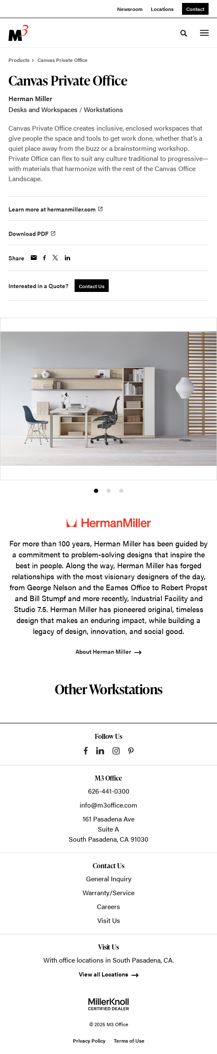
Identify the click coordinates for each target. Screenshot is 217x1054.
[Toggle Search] (183, 33)
